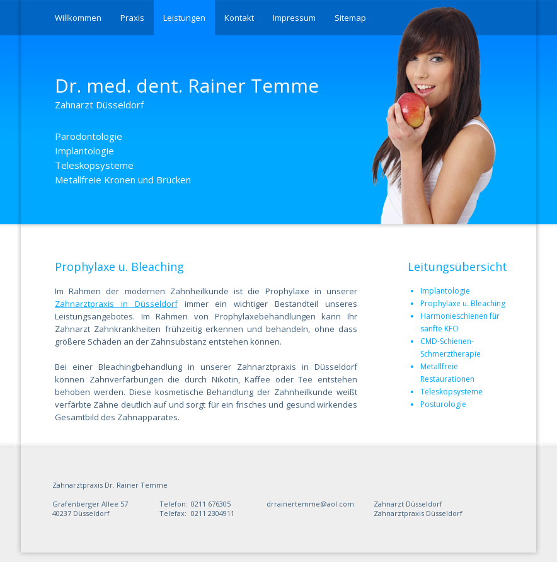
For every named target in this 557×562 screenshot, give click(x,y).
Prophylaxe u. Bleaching (462, 303)
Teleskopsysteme (451, 391)
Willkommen (78, 17)
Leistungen (184, 17)
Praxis (132, 17)
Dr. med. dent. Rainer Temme (187, 91)
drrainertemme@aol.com (310, 503)
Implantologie (445, 290)
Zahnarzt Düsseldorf (408, 503)
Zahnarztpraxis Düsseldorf (418, 513)
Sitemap (350, 17)
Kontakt (239, 17)
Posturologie (443, 404)
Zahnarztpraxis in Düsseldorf (116, 303)
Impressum (294, 17)
